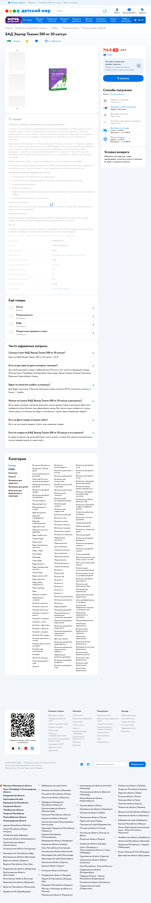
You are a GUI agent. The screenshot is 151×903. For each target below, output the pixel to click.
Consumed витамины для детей (41, 475)
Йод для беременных (84, 620)
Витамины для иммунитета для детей (85, 569)
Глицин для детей (83, 554)
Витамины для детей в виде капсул (63, 627)
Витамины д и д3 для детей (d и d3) (84, 500)
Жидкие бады (37, 539)
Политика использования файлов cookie (58, 740)
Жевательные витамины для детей (62, 656)
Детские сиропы (61, 639)
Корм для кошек (127, 718)
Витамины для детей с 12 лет (85, 477)
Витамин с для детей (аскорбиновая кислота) (84, 494)
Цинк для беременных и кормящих (85, 601)
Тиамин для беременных (81, 637)
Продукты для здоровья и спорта (31, 28)
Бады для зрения (39, 513)
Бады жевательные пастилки (39, 546)
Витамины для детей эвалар (40, 491)
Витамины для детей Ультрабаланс (40, 496)
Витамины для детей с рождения (63, 661)
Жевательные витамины (59, 539)
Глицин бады (37, 573)
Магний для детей (83, 535)
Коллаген (36, 654)
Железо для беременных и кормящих (82, 615)
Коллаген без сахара (40, 635)
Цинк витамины (60, 547)
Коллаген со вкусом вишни (40, 614)
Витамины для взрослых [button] (15, 481)
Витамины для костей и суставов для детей (85, 574)
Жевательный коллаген (37, 599)
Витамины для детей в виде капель (63, 621)
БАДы (54, 28)
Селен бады (37, 561)
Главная (8, 28)
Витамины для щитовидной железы (62, 499)
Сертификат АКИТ (56, 744)
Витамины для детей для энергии (84, 580)
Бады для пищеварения (37, 517)
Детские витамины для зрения (85, 564)
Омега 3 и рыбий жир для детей (85, 513)
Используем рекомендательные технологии (23, 765)
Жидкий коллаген (39, 595)
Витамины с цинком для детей (84, 518)
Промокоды (53, 730)
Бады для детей (60, 607)
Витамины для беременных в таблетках (82, 631)
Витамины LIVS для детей (40, 469)
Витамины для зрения (63, 476)
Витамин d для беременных (82, 664)
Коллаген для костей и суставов (41, 645)
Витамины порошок (62, 528)
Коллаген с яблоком (40, 628)
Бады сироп (37, 542)
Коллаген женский (39, 603)
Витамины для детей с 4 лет (85, 466)
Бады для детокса (39, 504)
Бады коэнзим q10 (39, 576)
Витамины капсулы (62, 525)
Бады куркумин (38, 579)
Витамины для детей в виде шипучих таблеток (63, 649)
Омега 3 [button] (12, 476)
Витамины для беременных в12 (82, 653)
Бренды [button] (12, 465)
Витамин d (58, 583)
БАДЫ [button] (12, 469)
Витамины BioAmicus (41, 465)
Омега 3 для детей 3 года (40, 662)
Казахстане (29, 768)
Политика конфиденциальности (57, 734)
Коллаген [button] (13, 473)
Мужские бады (38, 588)
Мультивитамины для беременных (84, 596)
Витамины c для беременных (82, 659)
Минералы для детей (62, 610)
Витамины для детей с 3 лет (63, 666)
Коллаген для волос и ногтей (41, 639)
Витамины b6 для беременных (83, 643)
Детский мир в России (14, 768)
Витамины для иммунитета (60, 480)
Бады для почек (38, 527)
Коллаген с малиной (40, 618)
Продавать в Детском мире (57, 719)
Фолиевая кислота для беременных (85, 648)
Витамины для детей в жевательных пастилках (63, 633)
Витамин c (58, 580)
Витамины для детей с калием (85, 550)
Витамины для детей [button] (18, 486)
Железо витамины (61, 557)
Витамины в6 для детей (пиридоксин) (84, 487)
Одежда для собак (128, 728)
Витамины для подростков (60, 510)
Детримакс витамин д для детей (41, 485)
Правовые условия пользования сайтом (40, 763)
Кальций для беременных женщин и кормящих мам (85, 607)
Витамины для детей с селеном (85, 544)
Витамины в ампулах (62, 515)
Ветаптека (125, 731)
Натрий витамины (61, 567)
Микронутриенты (70, 28)
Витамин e (58, 587)
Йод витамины (60, 560)
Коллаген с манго (39, 622)
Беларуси (39, 768)
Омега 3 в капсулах (40, 658)
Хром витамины (60, 553)
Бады (34, 591)
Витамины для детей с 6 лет (85, 471)
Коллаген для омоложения (37, 650)
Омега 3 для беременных (81, 669)
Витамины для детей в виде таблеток (63, 643)
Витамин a (58, 570)
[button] (139, 20)
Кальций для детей (83, 523)
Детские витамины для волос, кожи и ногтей (85, 558)
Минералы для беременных (82, 590)
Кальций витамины (62, 550)
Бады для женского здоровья (40, 531)
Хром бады (36, 554)
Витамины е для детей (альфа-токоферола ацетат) (85, 507)
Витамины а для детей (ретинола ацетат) (85, 482)
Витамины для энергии (60, 505)
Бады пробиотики (39, 535)
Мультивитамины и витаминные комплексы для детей (63, 615)
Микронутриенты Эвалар (94, 28)
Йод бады (36, 557)
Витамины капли (61, 521)
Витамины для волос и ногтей (63, 471)
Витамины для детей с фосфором (85, 539)
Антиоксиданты (38, 501)
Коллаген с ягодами (40, 632)
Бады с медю (37, 551)
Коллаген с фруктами (41, 625)
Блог (99, 739)
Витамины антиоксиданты (60, 466)
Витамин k (58, 593)
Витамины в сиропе (62, 531)
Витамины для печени (63, 490)
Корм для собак (127, 725)
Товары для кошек (128, 715)
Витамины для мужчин (63, 600)
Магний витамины (61, 563)
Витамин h (58, 590)
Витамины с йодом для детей (85, 530)
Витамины (58, 603)
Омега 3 (35, 666)
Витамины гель (60, 518)
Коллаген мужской (40, 607)
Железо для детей (83, 526)
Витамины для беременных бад (83, 585)
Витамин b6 (59, 577)
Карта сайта (53, 750)
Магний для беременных (81, 625)
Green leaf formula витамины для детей (40, 480)
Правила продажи (55, 727)
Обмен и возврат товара (58, 724)
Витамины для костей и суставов (63, 485)
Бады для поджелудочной (39, 522)
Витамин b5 (59, 573)
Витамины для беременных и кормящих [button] (15, 493)
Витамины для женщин (63, 597)
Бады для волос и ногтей (39, 508)
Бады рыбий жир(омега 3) (37, 583)
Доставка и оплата (55, 715)
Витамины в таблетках (63, 535)
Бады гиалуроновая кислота (40, 568)
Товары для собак (128, 722)
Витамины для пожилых (60, 494)
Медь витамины (60, 543)
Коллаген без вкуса (40, 610)
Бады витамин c (38, 564)
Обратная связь (54, 747)
